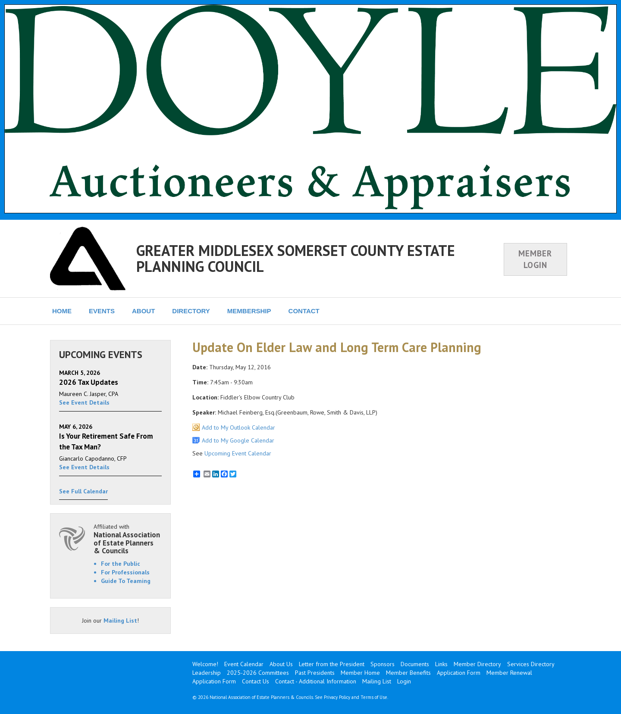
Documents (415, 664)
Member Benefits (408, 673)
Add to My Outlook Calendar (238, 427)
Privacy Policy (337, 697)
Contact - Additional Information (315, 681)
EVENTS (102, 311)
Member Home (360, 673)
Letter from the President (331, 664)
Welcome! (205, 664)
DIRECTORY (191, 311)
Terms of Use (374, 697)
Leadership (206, 673)
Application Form (458, 673)
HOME (62, 311)
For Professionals (125, 572)
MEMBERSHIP (249, 311)
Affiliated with (128, 539)
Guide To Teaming (126, 581)
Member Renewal (509, 673)
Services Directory (531, 664)
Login (404, 681)
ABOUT (143, 311)
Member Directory (477, 664)
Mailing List (120, 620)
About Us (281, 664)
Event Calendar (243, 664)
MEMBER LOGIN (535, 259)
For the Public (120, 563)
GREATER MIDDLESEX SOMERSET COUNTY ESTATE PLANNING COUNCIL (295, 258)
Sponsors (382, 664)
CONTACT (304, 311)
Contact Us (255, 681)
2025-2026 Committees (258, 673)
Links (441, 664)
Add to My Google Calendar (238, 440)
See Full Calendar (83, 491)
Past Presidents (315, 673)
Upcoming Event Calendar (237, 453)
